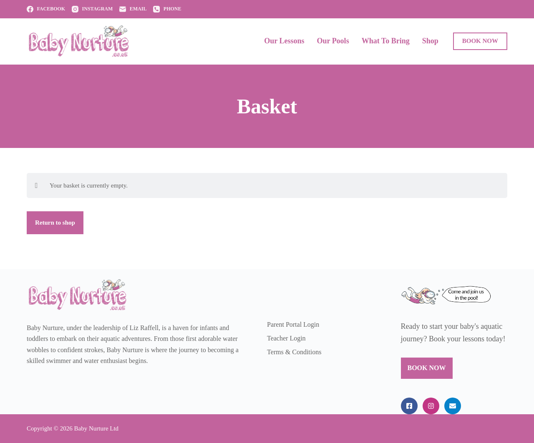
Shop (430, 41)
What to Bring (386, 41)
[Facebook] (46, 9)
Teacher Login (286, 338)
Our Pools (333, 41)
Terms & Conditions (294, 351)
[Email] (132, 9)
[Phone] (167, 9)
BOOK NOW (480, 41)
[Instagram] (92, 9)
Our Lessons (284, 41)
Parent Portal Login (293, 324)
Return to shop (55, 222)
